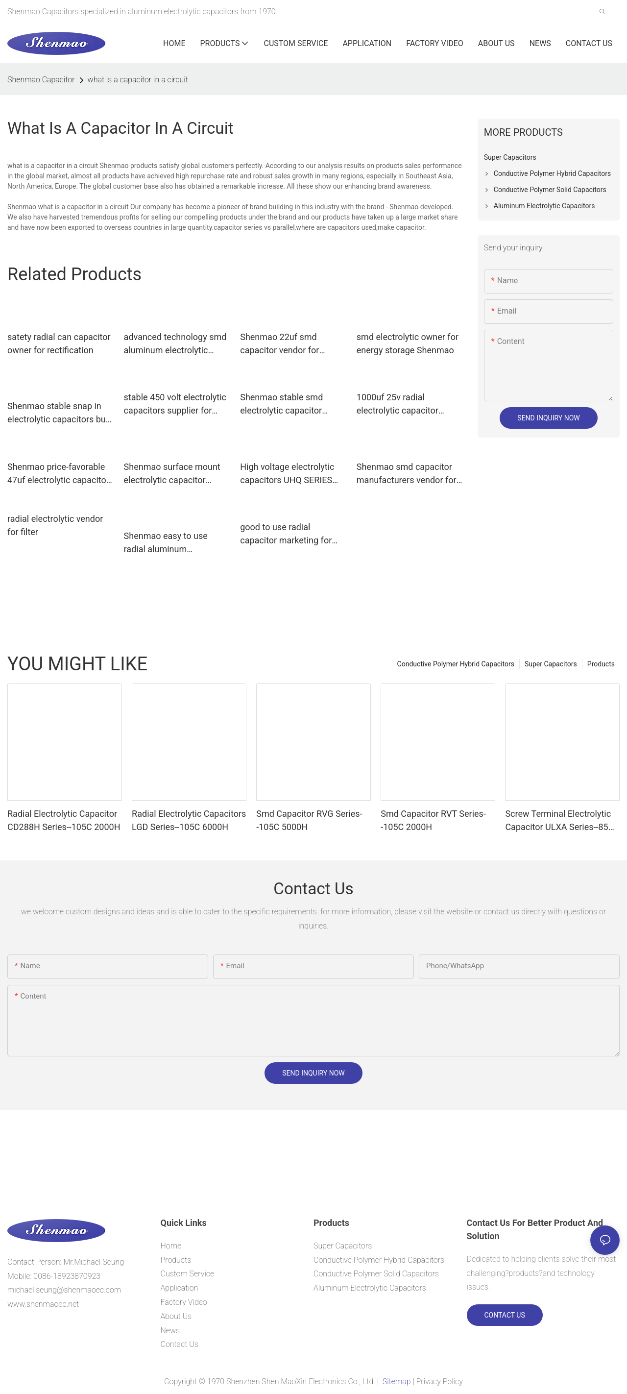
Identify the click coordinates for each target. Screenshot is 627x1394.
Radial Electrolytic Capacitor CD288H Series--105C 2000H (64, 820)
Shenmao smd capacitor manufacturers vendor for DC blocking (407, 474)
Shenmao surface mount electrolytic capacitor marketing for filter (172, 474)
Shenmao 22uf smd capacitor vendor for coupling (279, 344)
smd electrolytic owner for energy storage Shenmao (407, 343)
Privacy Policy (439, 1381)
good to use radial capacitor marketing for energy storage (286, 534)
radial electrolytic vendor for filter (55, 525)
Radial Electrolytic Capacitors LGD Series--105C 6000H (189, 820)
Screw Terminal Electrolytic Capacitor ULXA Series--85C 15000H (559, 820)
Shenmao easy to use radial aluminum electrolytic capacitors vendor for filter (167, 543)
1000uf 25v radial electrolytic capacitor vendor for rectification (401, 404)
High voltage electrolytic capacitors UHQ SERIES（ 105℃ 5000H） (290, 474)
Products (601, 664)
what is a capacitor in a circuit (138, 79)
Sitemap (396, 1381)
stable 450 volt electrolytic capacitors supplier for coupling (175, 404)
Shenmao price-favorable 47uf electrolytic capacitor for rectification (58, 474)
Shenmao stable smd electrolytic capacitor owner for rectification (283, 404)
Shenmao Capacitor (41, 79)
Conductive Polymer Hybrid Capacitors (455, 664)
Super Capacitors (551, 664)
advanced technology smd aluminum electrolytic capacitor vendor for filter (175, 344)
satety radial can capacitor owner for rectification (59, 343)
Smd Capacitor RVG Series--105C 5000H (309, 820)
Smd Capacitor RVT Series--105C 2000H (433, 820)
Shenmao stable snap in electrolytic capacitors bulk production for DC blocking (59, 413)
